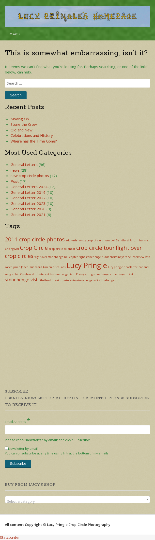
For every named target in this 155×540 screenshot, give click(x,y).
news (15, 170)
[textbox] (77, 501)
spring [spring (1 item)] (89, 274)
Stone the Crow (24, 124)
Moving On (20, 118)
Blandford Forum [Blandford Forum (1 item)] (127, 240)
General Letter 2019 (28, 192)
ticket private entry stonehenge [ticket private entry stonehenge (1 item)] (72, 280)
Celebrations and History (32, 135)
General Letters (24, 164)
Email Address (17, 420)
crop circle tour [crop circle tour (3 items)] (95, 248)
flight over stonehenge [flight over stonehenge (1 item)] (48, 257)
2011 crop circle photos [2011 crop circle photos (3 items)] (35, 239)
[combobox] (77, 499)
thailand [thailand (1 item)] (45, 280)
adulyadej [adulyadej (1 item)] (72, 240)
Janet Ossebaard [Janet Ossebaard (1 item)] (31, 267)
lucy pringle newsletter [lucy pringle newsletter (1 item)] (123, 267)
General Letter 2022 (28, 197)
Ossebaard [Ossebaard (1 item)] (27, 274)
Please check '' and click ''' (47, 440)
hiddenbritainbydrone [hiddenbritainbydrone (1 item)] (116, 257)
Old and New (21, 129)
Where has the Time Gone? (34, 141)
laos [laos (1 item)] (63, 267)
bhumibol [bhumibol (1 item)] (108, 240)
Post (15, 181)
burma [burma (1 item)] (143, 240)
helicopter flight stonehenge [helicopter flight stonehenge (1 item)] (82, 257)
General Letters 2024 (29, 186)
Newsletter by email (21, 448)
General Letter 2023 (28, 203)
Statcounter (10, 537)
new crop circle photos (30, 175)
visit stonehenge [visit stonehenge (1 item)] (103, 280)
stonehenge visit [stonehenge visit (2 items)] (22, 280)
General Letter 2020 (28, 208)
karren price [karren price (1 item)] (51, 267)
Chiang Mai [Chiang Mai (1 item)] (12, 249)
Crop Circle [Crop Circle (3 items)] (34, 248)
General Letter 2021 (28, 214)
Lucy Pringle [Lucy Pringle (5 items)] (86, 265)
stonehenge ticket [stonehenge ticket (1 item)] (121, 274)
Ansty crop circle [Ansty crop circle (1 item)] (90, 240)
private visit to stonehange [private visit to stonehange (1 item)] (51, 274)
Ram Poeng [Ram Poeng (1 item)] (76, 274)
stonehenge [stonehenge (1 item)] (101, 274)
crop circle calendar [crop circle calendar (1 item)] (62, 249)
